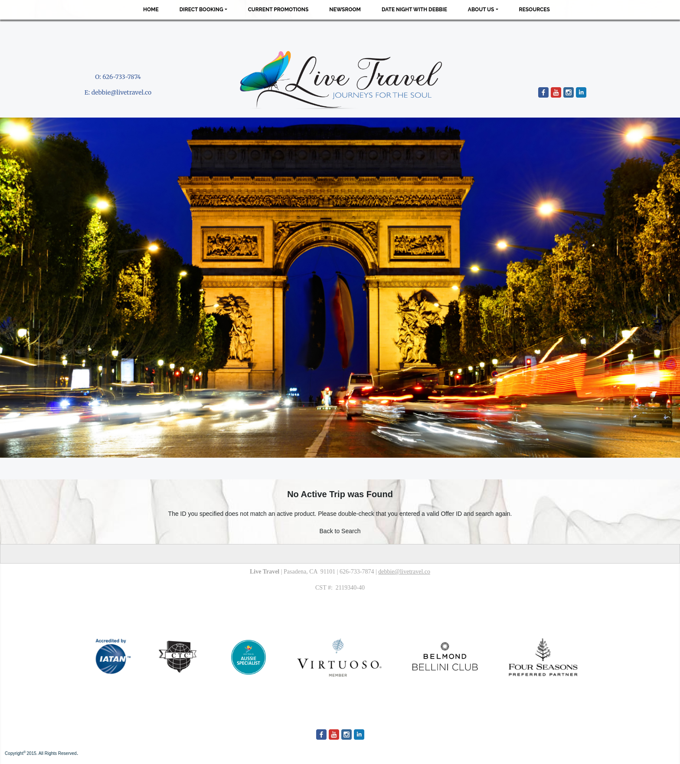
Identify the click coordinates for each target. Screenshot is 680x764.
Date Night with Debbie (414, 10)
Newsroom (345, 10)
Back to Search (340, 531)
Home (151, 10)
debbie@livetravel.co (122, 92)
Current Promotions (278, 10)
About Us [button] (481, 10)
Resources (534, 10)
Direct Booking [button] (201, 10)
